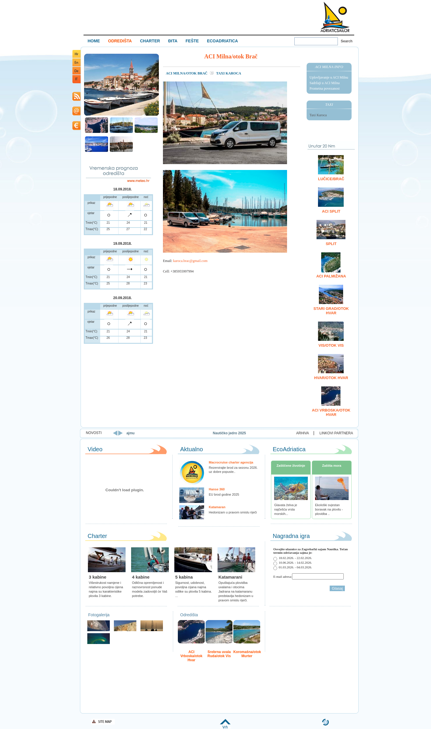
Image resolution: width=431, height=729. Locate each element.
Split (331, 244)
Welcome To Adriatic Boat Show (335, 16)
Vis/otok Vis (331, 345)
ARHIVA (302, 433)
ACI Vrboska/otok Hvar (331, 412)
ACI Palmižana (331, 276)
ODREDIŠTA (120, 41)
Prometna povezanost (325, 88)
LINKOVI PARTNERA (336, 433)
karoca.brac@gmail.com (190, 261)
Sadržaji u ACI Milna (325, 83)
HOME (94, 41)
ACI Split (331, 211)
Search (346, 41)
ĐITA (173, 41)
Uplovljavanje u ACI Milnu (329, 77)
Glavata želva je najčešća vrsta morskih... (285, 509)
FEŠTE (192, 41)
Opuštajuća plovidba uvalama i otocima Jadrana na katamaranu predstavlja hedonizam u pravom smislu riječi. (235, 591)
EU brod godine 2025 (224, 494)
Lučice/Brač (331, 179)
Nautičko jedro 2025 (250, 433)
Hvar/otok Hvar (331, 378)
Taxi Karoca (318, 115)
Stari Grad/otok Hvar (331, 310)
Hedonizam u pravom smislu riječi (233, 512)
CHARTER (150, 41)
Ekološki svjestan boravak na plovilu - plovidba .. (329, 509)
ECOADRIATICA (222, 41)
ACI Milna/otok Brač (187, 73)
